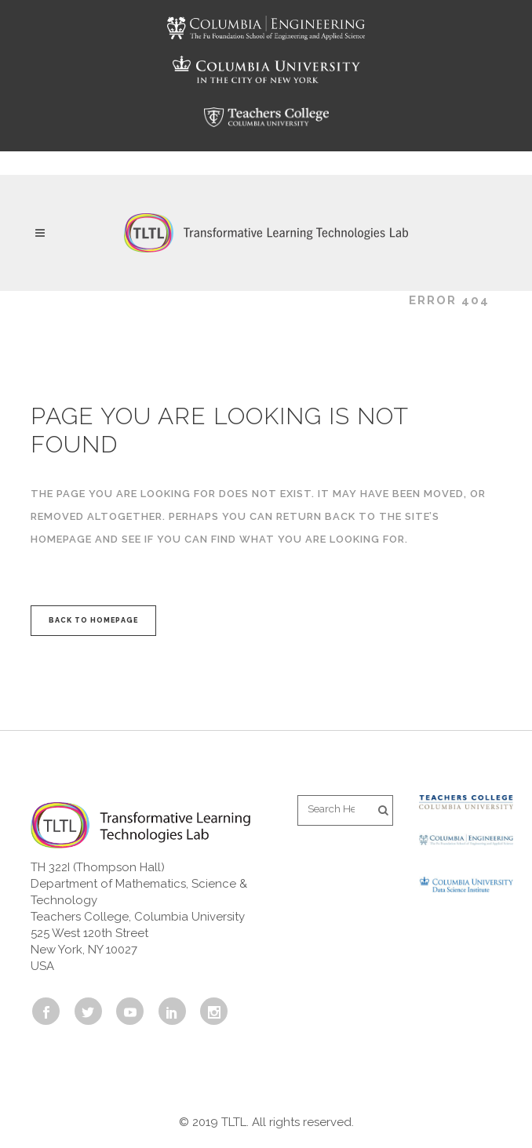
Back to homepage (93, 620)
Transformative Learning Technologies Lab (210, 300)
